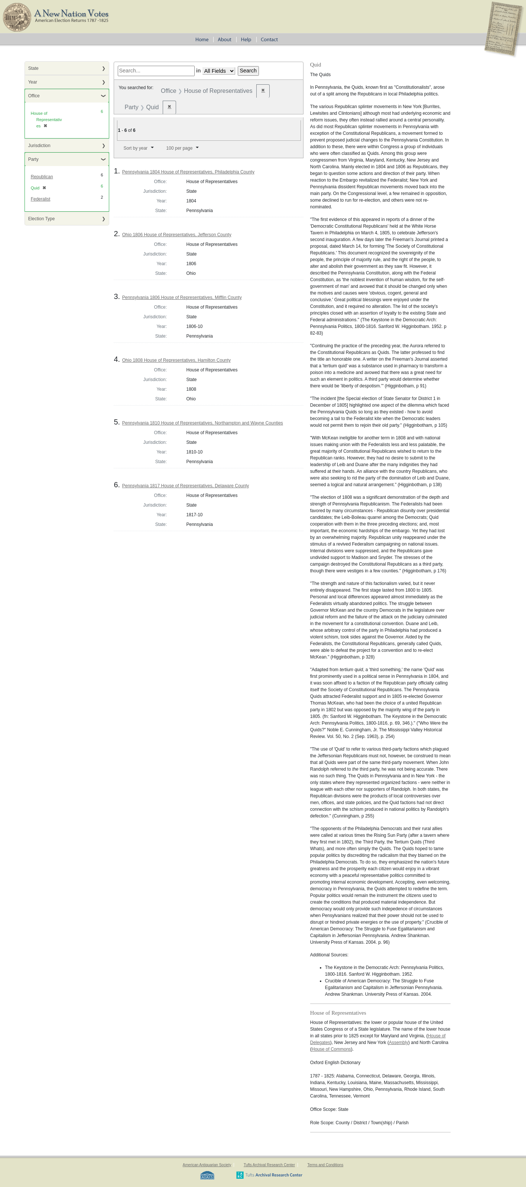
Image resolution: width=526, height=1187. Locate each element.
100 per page (179, 148)
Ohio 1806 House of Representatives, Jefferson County (176, 234)
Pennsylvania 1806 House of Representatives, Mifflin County (182, 297)
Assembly (398, 1042)
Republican (42, 176)
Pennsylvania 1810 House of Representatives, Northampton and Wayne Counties (202, 423)
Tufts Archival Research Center (269, 1165)
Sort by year (135, 148)
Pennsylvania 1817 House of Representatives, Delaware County (185, 485)
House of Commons (331, 1049)
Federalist (41, 199)
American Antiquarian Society (207, 1165)
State (33, 68)
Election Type (41, 218)
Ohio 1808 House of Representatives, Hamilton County (176, 360)
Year (32, 82)
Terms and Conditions (325, 1165)
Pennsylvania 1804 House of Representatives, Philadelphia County (188, 172)
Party (33, 159)
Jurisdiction (39, 145)
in (198, 71)
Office (34, 95)
